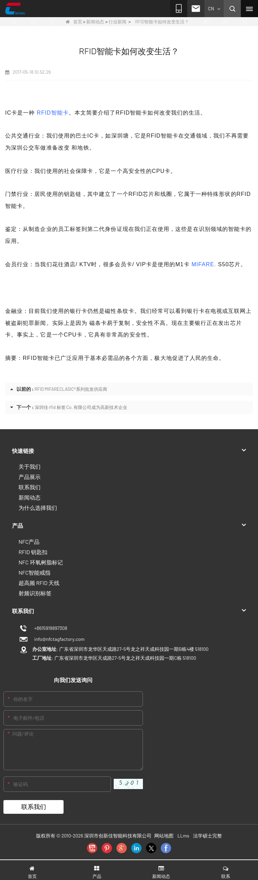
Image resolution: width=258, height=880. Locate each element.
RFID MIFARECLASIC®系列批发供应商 (71, 389)
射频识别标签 (35, 593)
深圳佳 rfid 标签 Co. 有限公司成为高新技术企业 (81, 407)
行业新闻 (117, 21)
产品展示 (30, 476)
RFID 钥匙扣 (33, 552)
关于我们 (30, 466)
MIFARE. (203, 264)
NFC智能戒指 (35, 572)
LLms (183, 835)
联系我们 (30, 487)
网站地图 (163, 835)
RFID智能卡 (53, 113)
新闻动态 (95, 21)
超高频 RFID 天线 (39, 582)
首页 (74, 21)
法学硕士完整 (207, 835)
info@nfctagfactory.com (58, 639)
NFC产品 (29, 541)
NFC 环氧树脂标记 (41, 562)
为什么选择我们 (38, 507)
